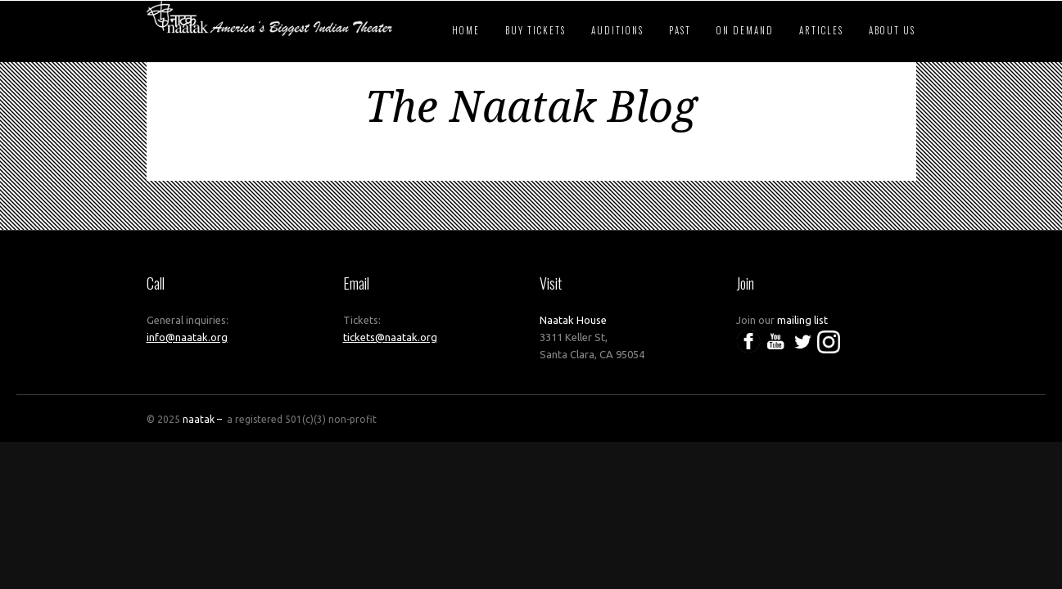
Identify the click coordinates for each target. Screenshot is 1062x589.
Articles (821, 30)
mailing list (802, 320)
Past (680, 30)
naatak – (203, 419)
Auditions (617, 30)
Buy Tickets (535, 30)
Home (466, 30)
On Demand (745, 30)
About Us (892, 30)
